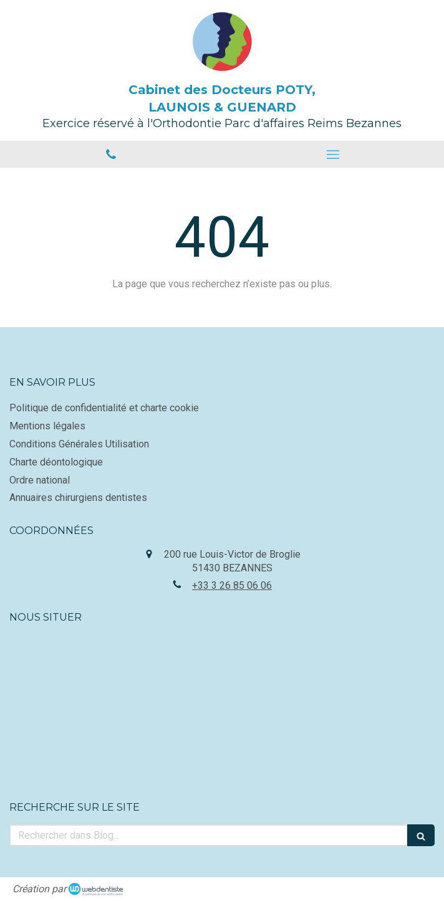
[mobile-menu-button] (333, 154)
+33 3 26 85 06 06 (232, 585)
